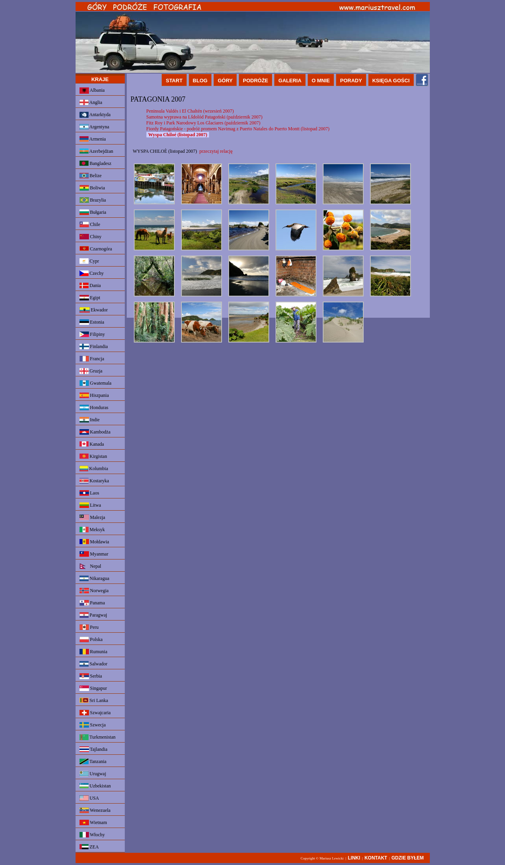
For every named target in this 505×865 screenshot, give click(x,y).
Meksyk (92, 529)
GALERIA (290, 80)
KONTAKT (375, 858)
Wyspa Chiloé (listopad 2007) (177, 134)
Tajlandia (93, 749)
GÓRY (225, 80)
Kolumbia (94, 468)
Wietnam (93, 822)
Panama (92, 603)
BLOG (200, 80)
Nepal (91, 566)
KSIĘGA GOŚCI (391, 80)
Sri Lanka (94, 700)
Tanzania (93, 761)
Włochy (92, 834)
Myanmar (94, 554)
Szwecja (93, 725)
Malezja (92, 517)
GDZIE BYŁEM (407, 858)
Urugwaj (93, 773)
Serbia (91, 676)
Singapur (93, 688)
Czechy (92, 273)
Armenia (93, 139)
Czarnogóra (96, 249)
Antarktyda (95, 115)
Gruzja (91, 371)
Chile (90, 224)
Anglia (91, 102)
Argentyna (94, 127)
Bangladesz (95, 163)
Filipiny (92, 334)
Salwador (93, 664)
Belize (91, 175)
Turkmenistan (98, 737)
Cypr (89, 261)
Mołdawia (94, 542)
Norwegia (94, 590)
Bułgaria (93, 212)
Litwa (90, 505)
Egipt (90, 297)
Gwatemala (96, 383)
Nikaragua (94, 578)
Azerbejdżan (96, 151)
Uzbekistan (95, 786)
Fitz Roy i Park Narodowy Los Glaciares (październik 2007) (203, 123)
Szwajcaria (95, 712)
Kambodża (95, 432)
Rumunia (93, 651)
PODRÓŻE (255, 80)
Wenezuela (95, 810)
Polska (91, 639)
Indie (90, 419)
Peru (89, 627)
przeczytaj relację (216, 151)
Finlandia (94, 346)
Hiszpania (94, 395)
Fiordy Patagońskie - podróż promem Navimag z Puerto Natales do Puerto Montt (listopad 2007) (238, 129)
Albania (92, 90)
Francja (92, 358)
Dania (90, 285)
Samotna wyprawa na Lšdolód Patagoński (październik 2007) (204, 117)
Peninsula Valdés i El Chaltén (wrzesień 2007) (190, 111)
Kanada (92, 444)
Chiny (91, 236)
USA (89, 798)
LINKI (354, 858)
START (174, 80)
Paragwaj (93, 615)
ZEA (89, 847)
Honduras (94, 407)
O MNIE (321, 80)
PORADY (351, 80)
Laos (89, 493)
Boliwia (92, 188)
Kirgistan (93, 456)
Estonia (92, 322)
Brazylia (93, 200)
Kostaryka (94, 480)
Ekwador (94, 310)
